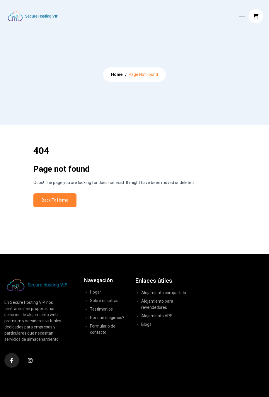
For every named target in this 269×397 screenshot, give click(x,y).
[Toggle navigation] (241, 14)
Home (117, 74)
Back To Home (55, 200)
